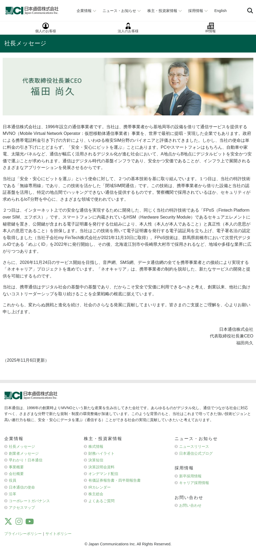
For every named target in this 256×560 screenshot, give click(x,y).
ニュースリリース (194, 446)
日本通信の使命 (22, 487)
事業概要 (16, 467)
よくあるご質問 (101, 501)
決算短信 (95, 460)
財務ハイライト (101, 453)
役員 (12, 480)
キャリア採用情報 (194, 483)
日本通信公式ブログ (196, 453)
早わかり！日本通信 (25, 460)
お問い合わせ (190, 505)
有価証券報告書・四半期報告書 (114, 480)
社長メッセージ (22, 446)
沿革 (12, 494)
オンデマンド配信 (103, 474)
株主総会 (95, 494)
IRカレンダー (99, 487)
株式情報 (95, 446)
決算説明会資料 (101, 467)
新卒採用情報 (190, 476)
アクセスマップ (22, 507)
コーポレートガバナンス (29, 501)
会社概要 (16, 474)
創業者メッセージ (24, 453)
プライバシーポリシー (23, 533)
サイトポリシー (58, 533)
